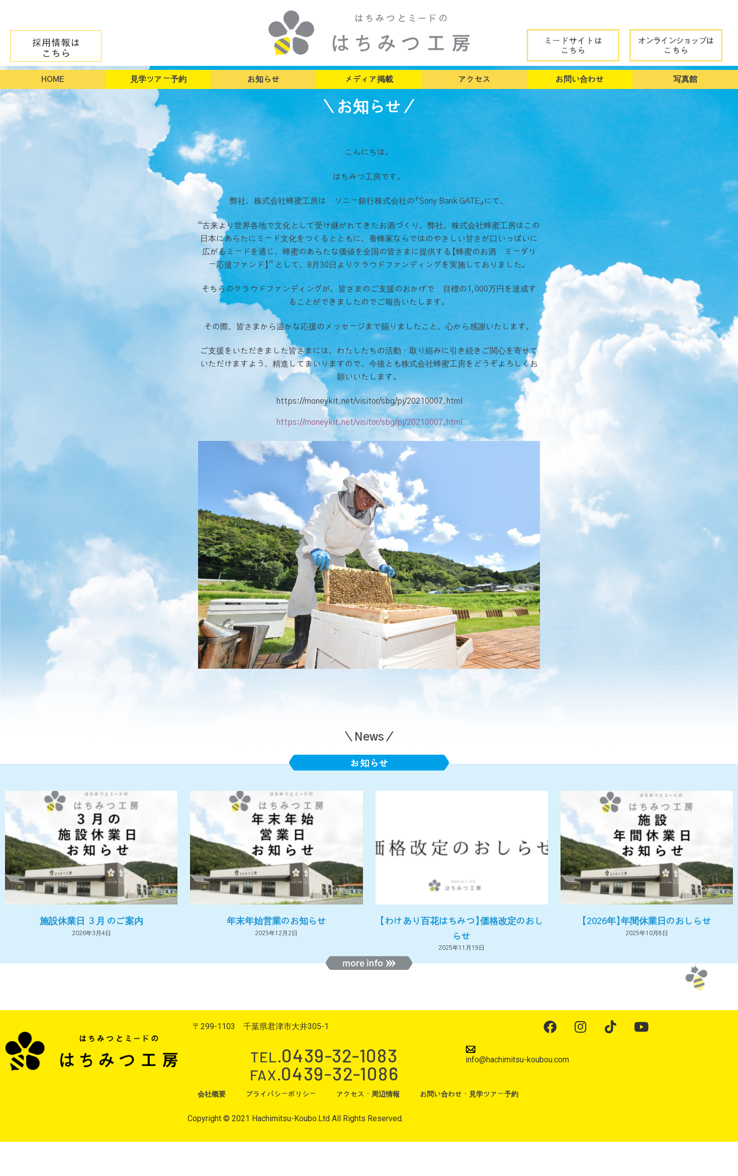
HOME (52, 79)
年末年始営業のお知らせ (276, 921)
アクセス (474, 79)
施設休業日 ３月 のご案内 (91, 921)
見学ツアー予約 (158, 79)
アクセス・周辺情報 (368, 1094)
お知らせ (263, 79)
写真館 (685, 79)
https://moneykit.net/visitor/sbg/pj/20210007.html (369, 422)
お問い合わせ (580, 79)
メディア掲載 (369, 79)
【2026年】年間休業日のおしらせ (646, 921)
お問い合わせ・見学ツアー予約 (469, 1094)
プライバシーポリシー (281, 1094)
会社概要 (212, 1094)
